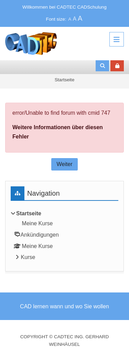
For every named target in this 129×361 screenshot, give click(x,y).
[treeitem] (64, 236)
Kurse (28, 257)
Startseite (64, 80)
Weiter (65, 164)
